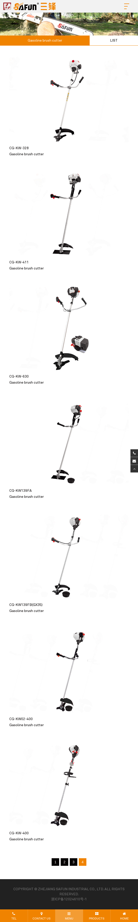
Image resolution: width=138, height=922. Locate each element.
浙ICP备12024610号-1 (69, 899)
